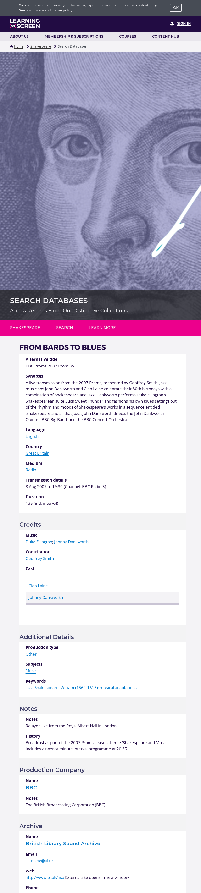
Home (18, 46)
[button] (11, 46)
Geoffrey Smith (40, 558)
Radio (31, 469)
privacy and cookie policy (52, 10)
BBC (31, 787)
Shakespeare (40, 46)
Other (31, 654)
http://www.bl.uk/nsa (45, 877)
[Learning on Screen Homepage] (25, 23)
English (32, 436)
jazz (29, 687)
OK (176, 7)
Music (31, 671)
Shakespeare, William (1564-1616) (66, 687)
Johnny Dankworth (71, 541)
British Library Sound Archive (63, 843)
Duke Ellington (39, 541)
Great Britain (37, 453)
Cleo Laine (38, 585)
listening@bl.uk (40, 860)
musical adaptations (118, 687)
